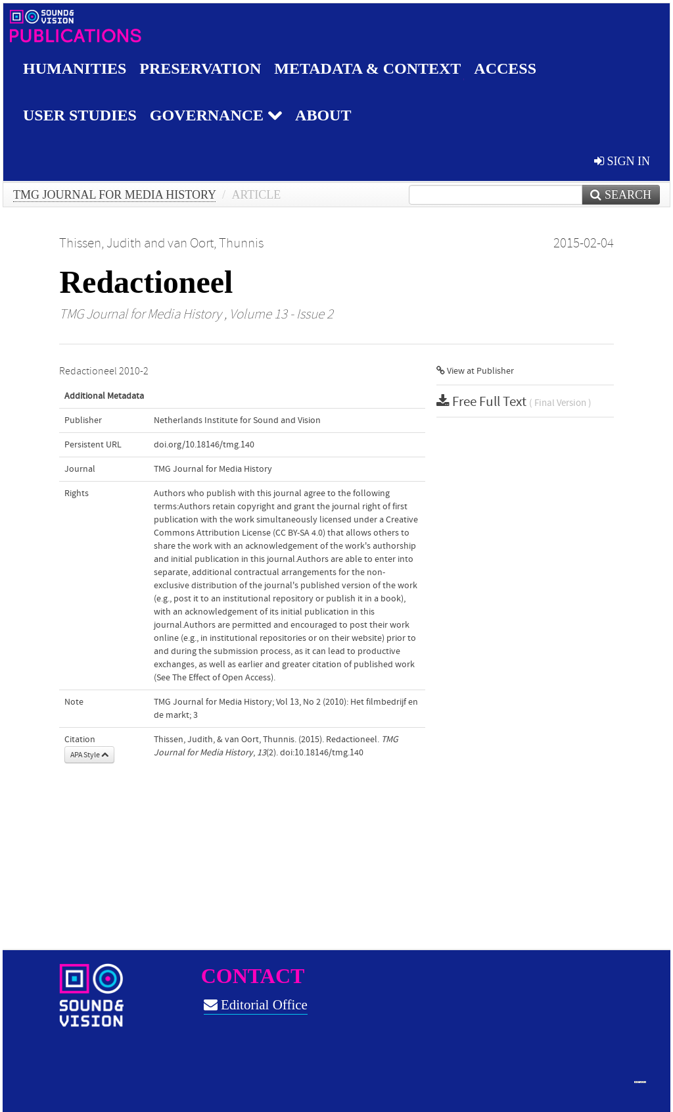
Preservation (200, 68)
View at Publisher (475, 371)
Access (505, 68)
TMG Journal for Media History (114, 194)
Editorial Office (256, 1005)
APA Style (89, 754)
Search (620, 194)
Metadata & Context (367, 68)
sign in (622, 161)
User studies (80, 115)
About (323, 115)
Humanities (74, 68)
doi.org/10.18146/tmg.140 (204, 445)
